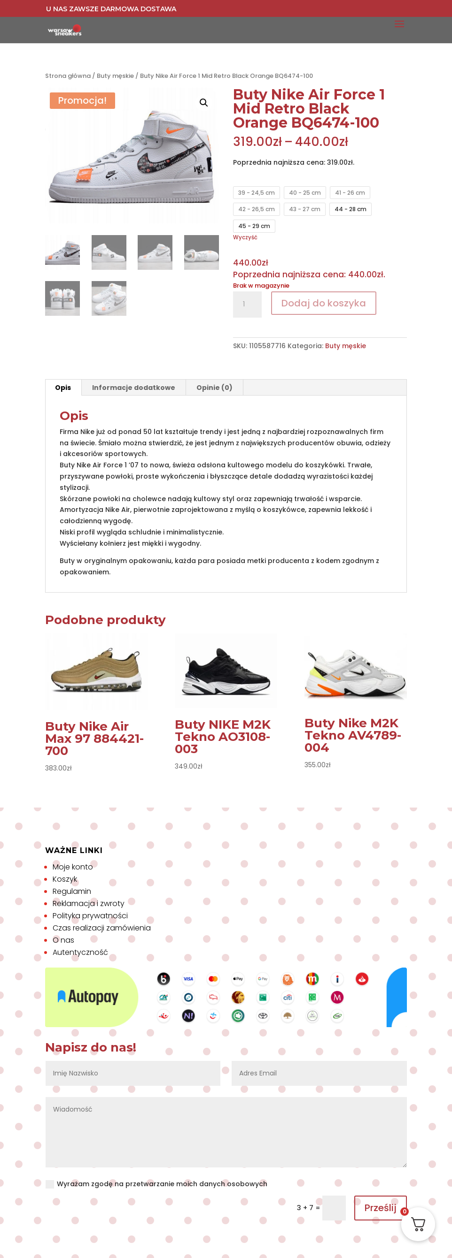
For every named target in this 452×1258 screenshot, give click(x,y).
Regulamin (72, 891)
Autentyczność (80, 952)
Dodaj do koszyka (323, 303)
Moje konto (73, 867)
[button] (203, 102)
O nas (63, 940)
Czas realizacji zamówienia (102, 928)
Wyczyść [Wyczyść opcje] (245, 237)
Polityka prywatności (90, 915)
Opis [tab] (63, 387)
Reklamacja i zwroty (89, 903)
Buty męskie (115, 75)
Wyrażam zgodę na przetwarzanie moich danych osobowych (156, 1184)
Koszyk (65, 879)
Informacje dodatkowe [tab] (133, 387)
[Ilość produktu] (247, 304)
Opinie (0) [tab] (214, 387)
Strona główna (68, 75)
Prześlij (381, 1207)
